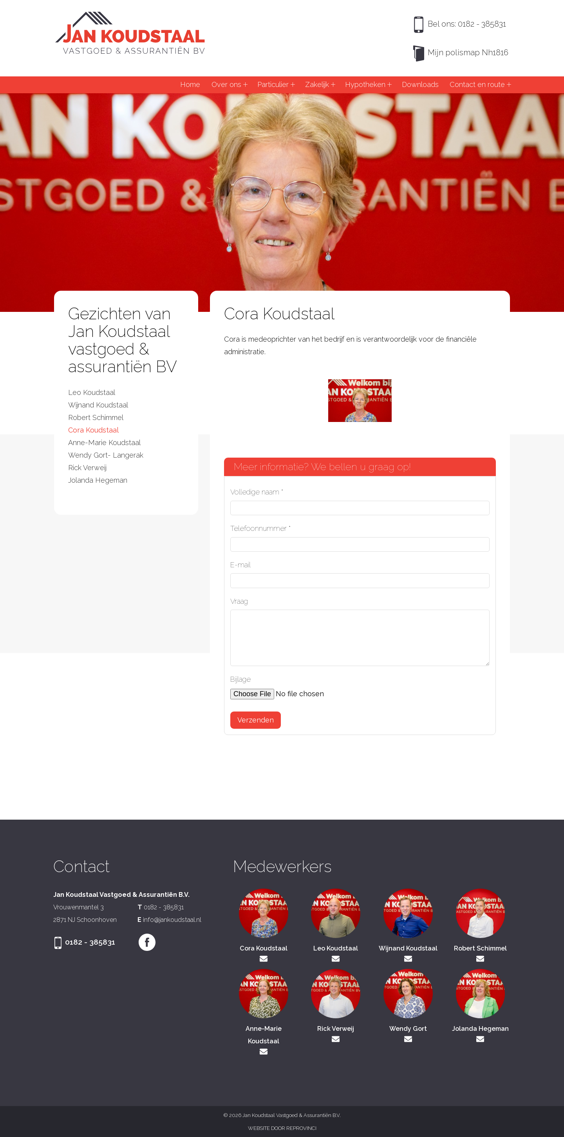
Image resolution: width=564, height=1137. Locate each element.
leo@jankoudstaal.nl (336, 959)
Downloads (420, 84)
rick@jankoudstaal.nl (336, 1039)
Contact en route (477, 84)
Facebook (147, 942)
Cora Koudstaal (93, 430)
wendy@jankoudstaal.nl (408, 1039)
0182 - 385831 (164, 907)
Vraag (239, 601)
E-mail (240, 565)
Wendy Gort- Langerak (105, 455)
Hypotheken (365, 84)
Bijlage (240, 679)
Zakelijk (317, 84)
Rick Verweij (87, 467)
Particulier (273, 84)
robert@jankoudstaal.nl (480, 959)
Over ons (226, 84)
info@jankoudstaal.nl (172, 919)
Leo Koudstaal (91, 392)
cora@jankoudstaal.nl (264, 959)
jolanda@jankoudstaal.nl (480, 1039)
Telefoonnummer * (260, 528)
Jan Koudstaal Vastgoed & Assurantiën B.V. (130, 33)
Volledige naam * (256, 492)
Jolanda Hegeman (97, 480)
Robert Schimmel (95, 417)
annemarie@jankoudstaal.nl (264, 1052)
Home (190, 84)
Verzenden (255, 720)
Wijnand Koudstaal (98, 405)
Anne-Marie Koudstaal (104, 442)
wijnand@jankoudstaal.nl (408, 959)
